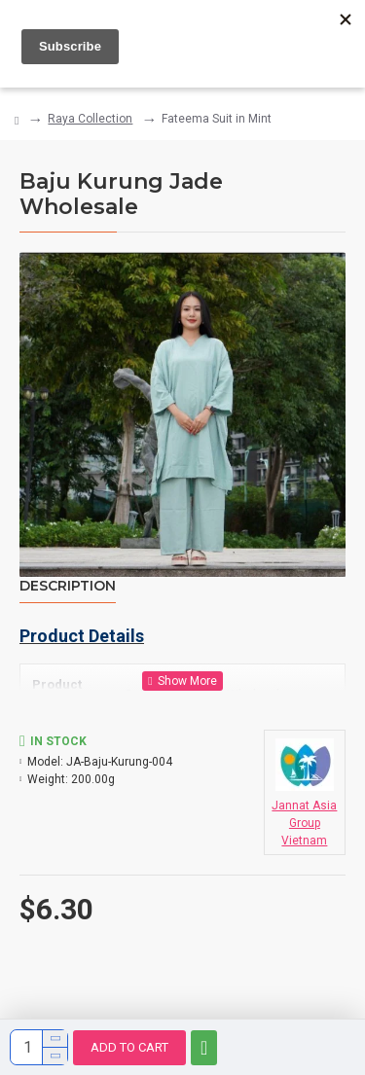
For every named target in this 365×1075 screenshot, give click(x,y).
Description (67, 586)
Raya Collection (90, 118)
